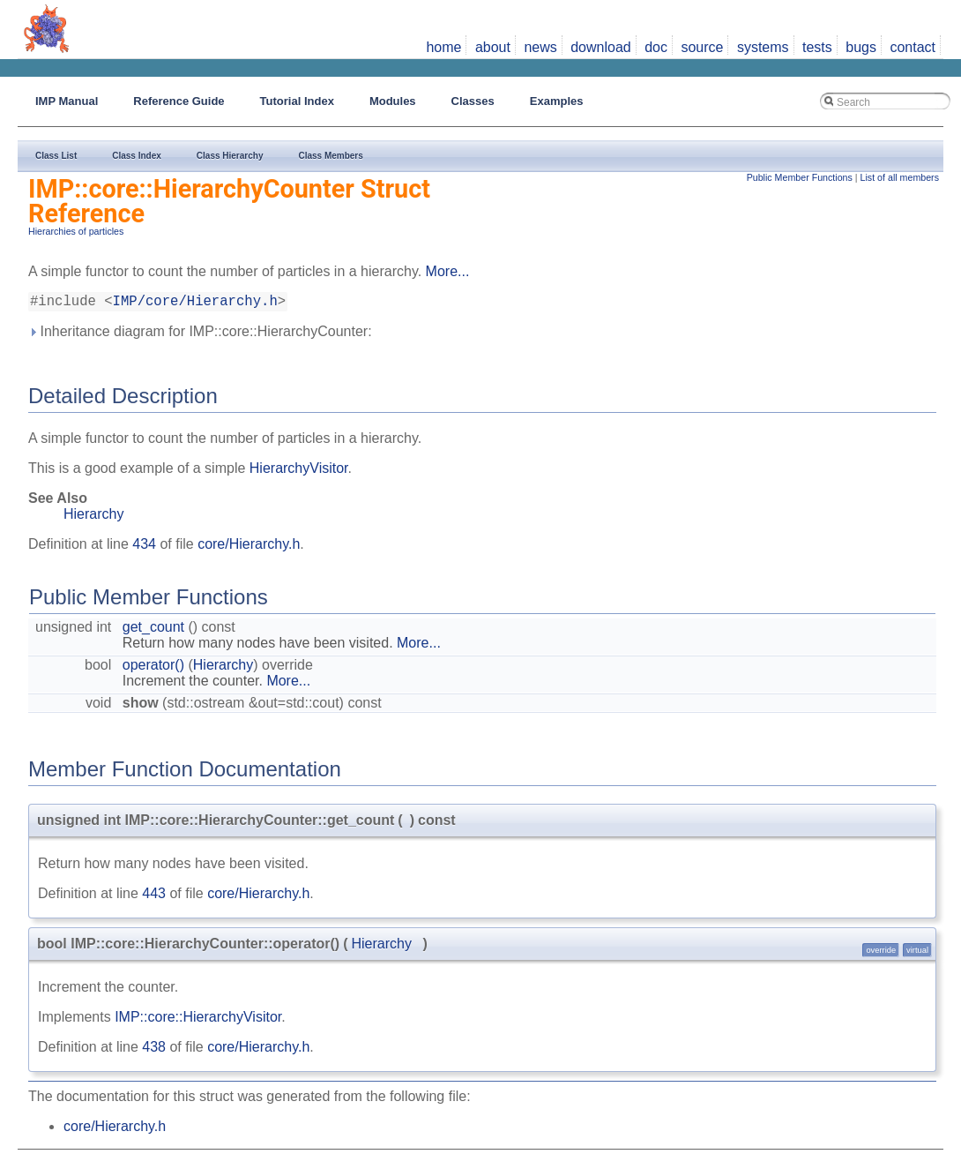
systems (763, 47)
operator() (153, 668)
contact (912, 47)
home (443, 47)
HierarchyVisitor (299, 471)
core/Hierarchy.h (248, 547)
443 (154, 896)
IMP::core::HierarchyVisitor (198, 1020)
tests (817, 47)
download (600, 47)
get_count (153, 630)
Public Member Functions (800, 177)
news (540, 47)
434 (144, 547)
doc (655, 47)
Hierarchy (93, 517)
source (702, 47)
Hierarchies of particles (75, 231)
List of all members (899, 177)
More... (448, 271)
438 (154, 1050)
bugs (861, 47)
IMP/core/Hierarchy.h (195, 303)
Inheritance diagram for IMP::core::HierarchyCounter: (200, 334)
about (492, 47)
